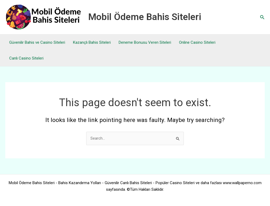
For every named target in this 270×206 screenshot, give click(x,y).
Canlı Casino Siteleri (26, 58)
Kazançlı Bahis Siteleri (92, 42)
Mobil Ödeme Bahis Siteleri (144, 17)
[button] (262, 17)
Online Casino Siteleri (197, 42)
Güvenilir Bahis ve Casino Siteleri (37, 42)
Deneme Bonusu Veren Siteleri (145, 42)
